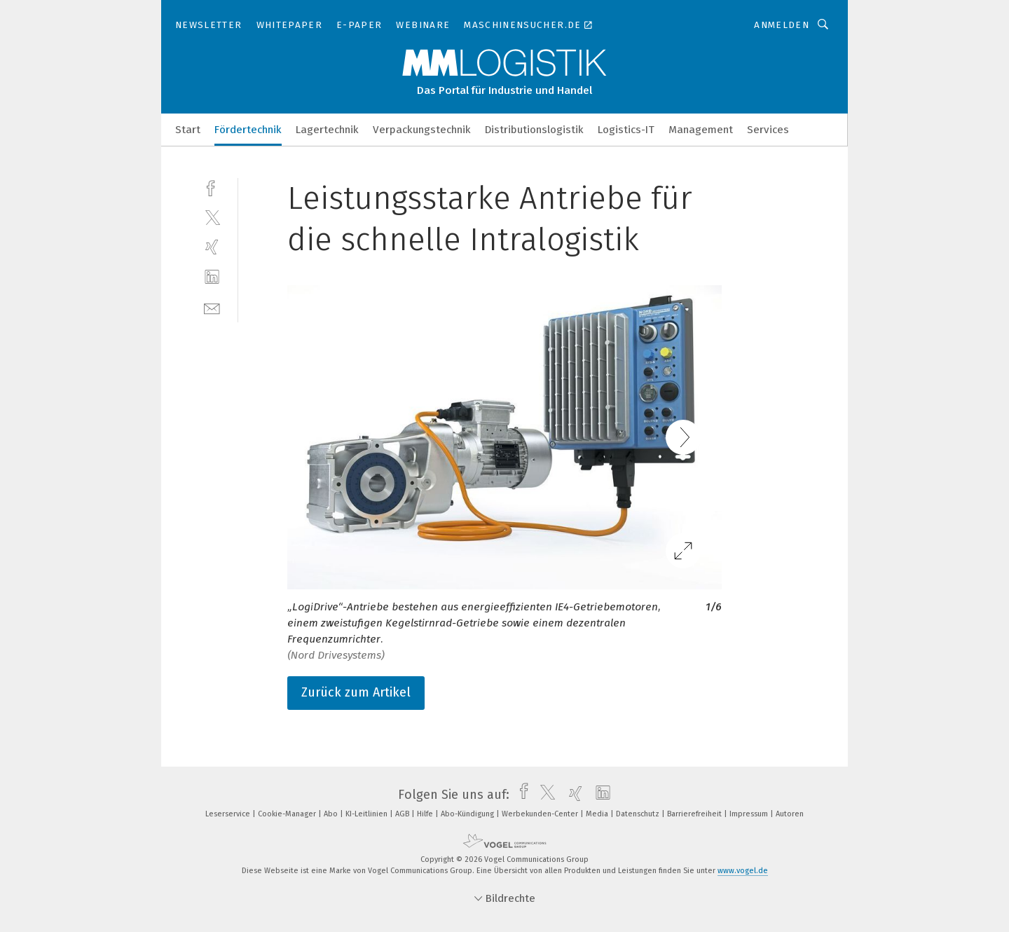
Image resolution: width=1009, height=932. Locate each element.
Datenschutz (638, 813)
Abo (332, 813)
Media (598, 813)
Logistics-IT (626, 129)
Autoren (790, 813)
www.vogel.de (743, 870)
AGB (403, 813)
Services (768, 129)
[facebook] (212, 187)
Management (700, 129)
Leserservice (228, 813)
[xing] (212, 247)
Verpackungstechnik (422, 129)
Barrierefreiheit (695, 813)
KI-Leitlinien (367, 813)
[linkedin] (212, 277)
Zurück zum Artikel (356, 692)
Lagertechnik (327, 129)
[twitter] (212, 217)
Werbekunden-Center (541, 813)
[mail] (212, 307)
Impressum (749, 813)
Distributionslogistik (534, 129)
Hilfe (426, 813)
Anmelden (781, 25)
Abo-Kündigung (468, 813)
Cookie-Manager (288, 813)
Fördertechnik (248, 129)
